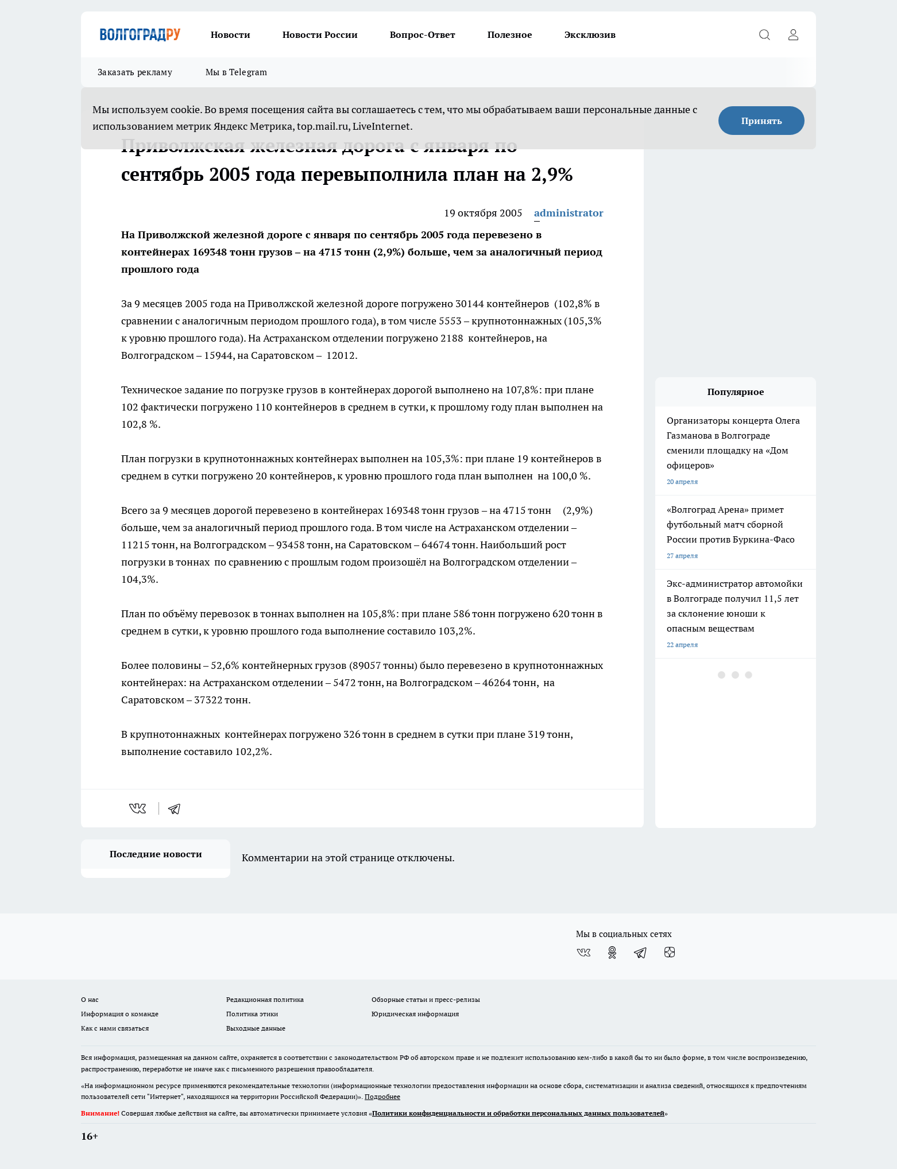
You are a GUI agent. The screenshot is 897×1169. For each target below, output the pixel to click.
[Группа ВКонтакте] (583, 952)
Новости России (320, 34)
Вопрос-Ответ (422, 34)
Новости (230, 34)
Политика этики (252, 1013)
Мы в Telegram (237, 72)
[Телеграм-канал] (641, 952)
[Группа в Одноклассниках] (612, 952)
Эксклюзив (590, 34)
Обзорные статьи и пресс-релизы (426, 999)
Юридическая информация (415, 1013)
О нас (90, 999)
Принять (761, 120)
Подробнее (382, 1096)
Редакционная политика (265, 999)
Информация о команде (119, 1013)
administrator (569, 212)
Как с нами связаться (115, 1028)
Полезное (510, 34)
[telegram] (178, 808)
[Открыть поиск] (764, 34)
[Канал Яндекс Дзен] (669, 952)
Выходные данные (255, 1028)
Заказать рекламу (135, 72)
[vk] (139, 808)
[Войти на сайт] (793, 34)
